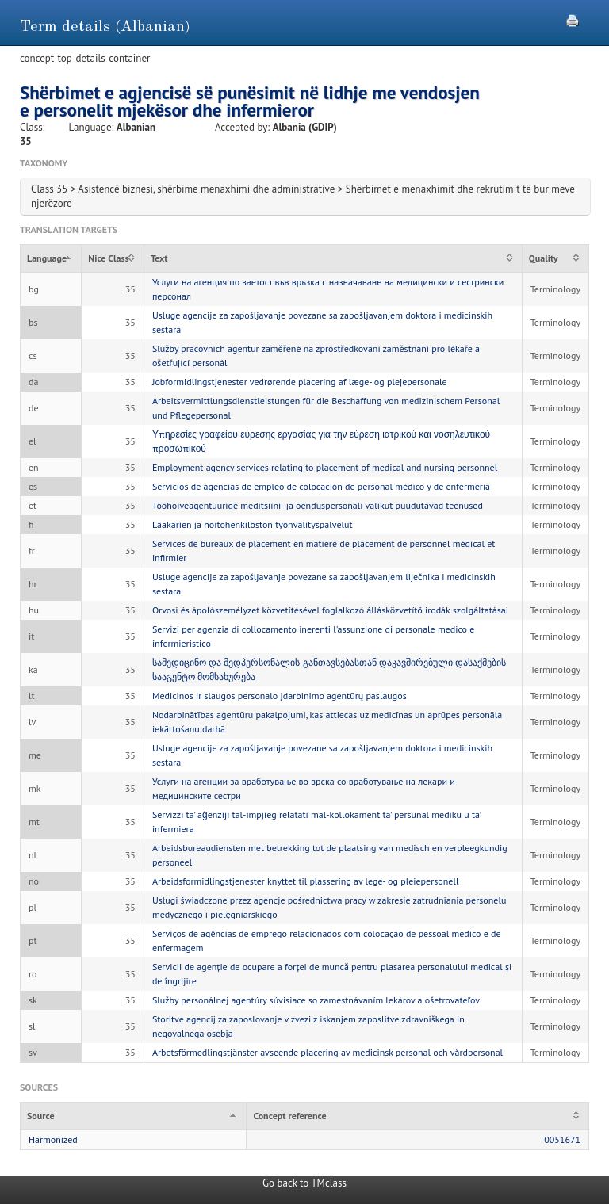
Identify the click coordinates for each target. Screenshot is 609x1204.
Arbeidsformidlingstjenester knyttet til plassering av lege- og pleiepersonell (305, 881)
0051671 (562, 1139)
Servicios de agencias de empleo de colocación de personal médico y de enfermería (321, 486)
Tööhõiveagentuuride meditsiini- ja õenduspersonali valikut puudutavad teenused (317, 505)
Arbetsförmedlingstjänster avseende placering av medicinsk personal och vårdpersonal (327, 1052)
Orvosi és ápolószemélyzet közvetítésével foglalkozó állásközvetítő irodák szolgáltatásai (330, 610)
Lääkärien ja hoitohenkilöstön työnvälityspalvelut (252, 524)
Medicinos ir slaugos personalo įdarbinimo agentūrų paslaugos (279, 695)
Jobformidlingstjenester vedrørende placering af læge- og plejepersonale (299, 382)
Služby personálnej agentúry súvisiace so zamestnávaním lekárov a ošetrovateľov (316, 1000)
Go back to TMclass (304, 1183)
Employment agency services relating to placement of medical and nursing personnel (324, 467)
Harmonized (53, 1139)
